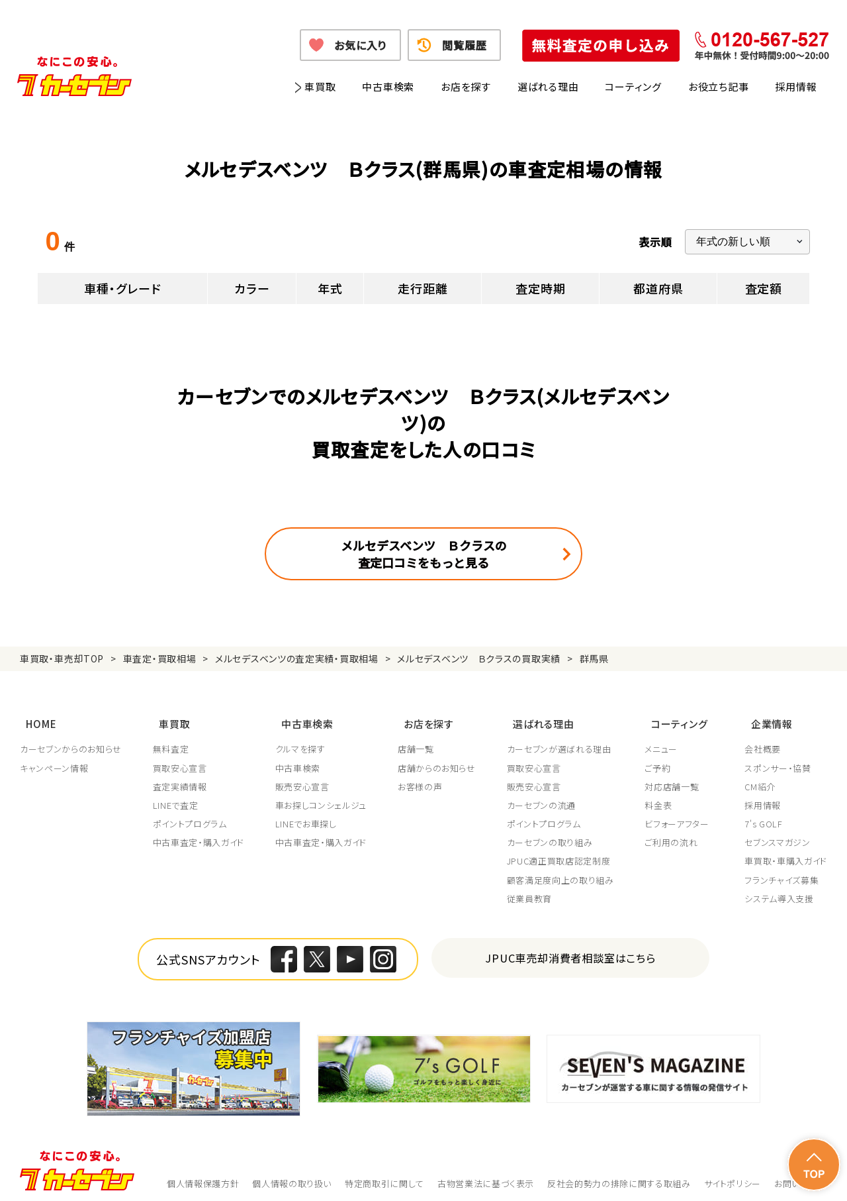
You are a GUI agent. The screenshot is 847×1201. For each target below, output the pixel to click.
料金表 (662, 796)
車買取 (319, 86)
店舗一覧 (418, 740)
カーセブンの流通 (544, 796)
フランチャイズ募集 (781, 870)
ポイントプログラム (191, 815)
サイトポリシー (733, 1174)
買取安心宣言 (181, 758)
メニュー (665, 740)
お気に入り (360, 45)
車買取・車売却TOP (62, 658)
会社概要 (762, 740)
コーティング (633, 86)
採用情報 (796, 86)
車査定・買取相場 (160, 658)
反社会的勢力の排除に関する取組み (618, 1174)
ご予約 (661, 758)
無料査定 (172, 740)
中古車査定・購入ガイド (199, 833)
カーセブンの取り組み (553, 833)
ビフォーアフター (680, 815)
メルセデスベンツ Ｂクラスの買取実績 (478, 658)
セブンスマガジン (777, 833)
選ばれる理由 (548, 86)
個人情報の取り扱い (292, 1174)
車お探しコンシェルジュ (322, 796)
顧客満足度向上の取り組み (563, 870)
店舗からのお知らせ (439, 758)
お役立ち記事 (718, 86)
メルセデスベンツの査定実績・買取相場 (297, 658)
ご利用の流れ (674, 833)
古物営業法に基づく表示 (485, 1174)
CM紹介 (760, 777)
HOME (35, 718)
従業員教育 (532, 889)
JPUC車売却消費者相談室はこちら (571, 948)
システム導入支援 (778, 889)
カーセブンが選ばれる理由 (562, 740)
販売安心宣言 (304, 777)
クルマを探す (302, 740)
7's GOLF (763, 815)
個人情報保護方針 (203, 1174)
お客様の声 (422, 777)
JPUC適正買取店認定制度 (561, 852)
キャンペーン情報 (54, 758)
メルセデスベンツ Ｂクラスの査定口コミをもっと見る (424, 554)
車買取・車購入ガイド (785, 852)
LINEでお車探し (307, 815)
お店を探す (466, 86)
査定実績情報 (181, 777)
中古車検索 (388, 86)
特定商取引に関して (384, 1174)
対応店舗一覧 (675, 777)
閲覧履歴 (464, 45)
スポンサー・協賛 (777, 758)
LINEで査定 (176, 796)
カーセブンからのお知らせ (71, 740)
